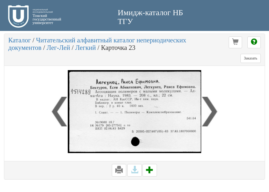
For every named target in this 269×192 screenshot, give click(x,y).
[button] (235, 42)
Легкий (85, 47)
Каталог (19, 40)
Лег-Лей (58, 47)
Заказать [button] (250, 58)
